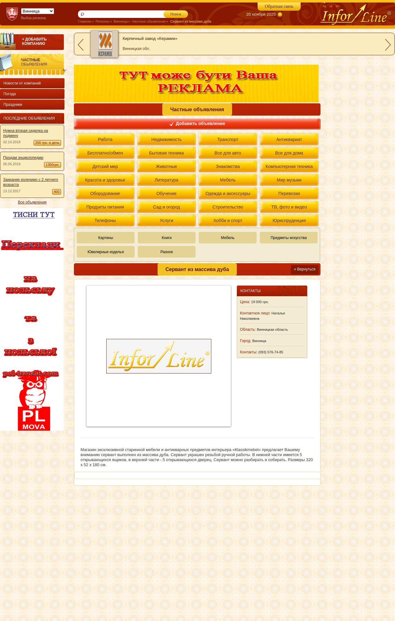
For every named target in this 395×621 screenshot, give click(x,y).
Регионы (102, 21)
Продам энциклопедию (23, 157)
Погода (9, 94)
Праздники (12, 104)
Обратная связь (279, 6)
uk (331, 6)
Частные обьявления (149, 21)
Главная (84, 21)
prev (80, 45)
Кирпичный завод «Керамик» (150, 38)
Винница (120, 21)
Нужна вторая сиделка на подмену (25, 133)
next (388, 45)
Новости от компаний (22, 83)
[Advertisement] (31, 526)
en (338, 6)
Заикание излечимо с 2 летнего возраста (30, 182)
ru (324, 6)
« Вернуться (304, 269)
